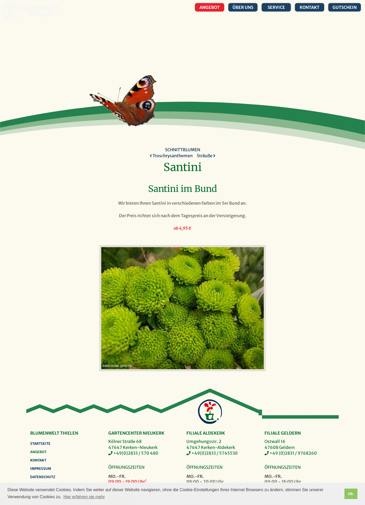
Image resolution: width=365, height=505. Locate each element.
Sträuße (206, 155)
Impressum (40, 468)
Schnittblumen (182, 149)
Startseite (40, 443)
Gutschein (344, 7)
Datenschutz (42, 477)
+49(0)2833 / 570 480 (135, 453)
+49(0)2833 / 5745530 (214, 453)
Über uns (242, 7)
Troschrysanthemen (171, 155)
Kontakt (309, 7)
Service (276, 7)
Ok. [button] (351, 494)
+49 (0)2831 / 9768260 (293, 453)
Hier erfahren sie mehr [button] (84, 497)
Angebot (209, 7)
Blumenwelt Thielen (11, 11)
